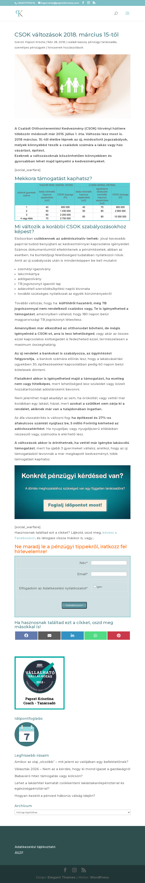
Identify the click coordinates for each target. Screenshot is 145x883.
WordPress (99, 877)
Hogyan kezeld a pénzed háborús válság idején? (55, 796)
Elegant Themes (62, 877)
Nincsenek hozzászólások (65, 47)
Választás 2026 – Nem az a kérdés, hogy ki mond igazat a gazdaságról (72, 769)
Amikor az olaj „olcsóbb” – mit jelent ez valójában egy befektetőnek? (71, 762)
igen (99, 586)
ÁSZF (19, 853)
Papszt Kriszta (35, 42)
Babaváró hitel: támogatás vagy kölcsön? (49, 776)
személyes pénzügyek (30, 47)
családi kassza (77, 42)
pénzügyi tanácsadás (102, 42)
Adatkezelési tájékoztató (35, 847)
